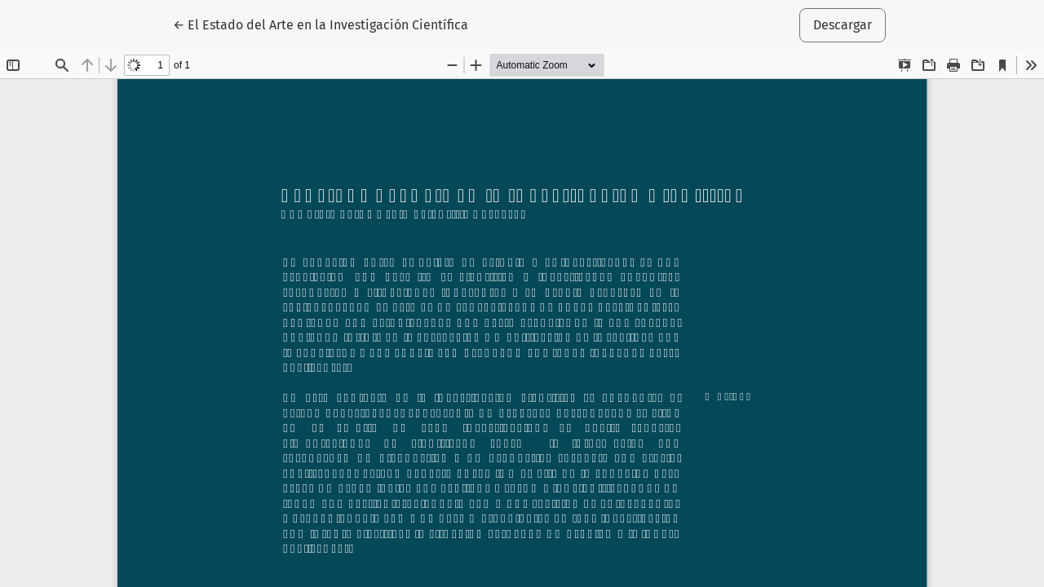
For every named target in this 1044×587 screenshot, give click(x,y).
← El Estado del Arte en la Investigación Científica (320, 24)
